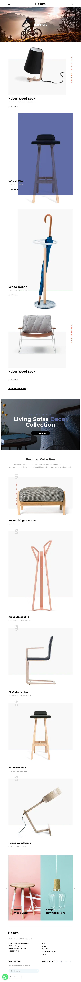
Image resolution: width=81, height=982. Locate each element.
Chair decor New (18, 692)
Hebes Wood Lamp (19, 843)
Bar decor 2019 (17, 767)
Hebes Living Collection (22, 520)
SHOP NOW (13, 106)
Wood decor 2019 (18, 617)
